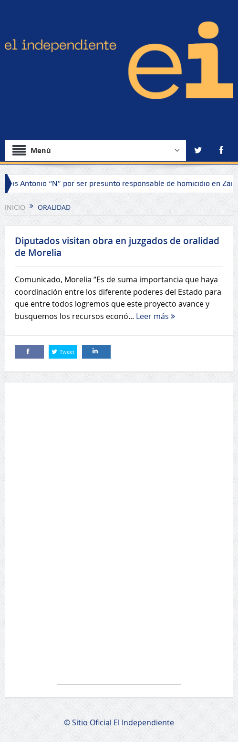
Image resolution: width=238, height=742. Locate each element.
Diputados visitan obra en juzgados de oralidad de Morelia (117, 247)
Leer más (155, 316)
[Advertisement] (119, 538)
